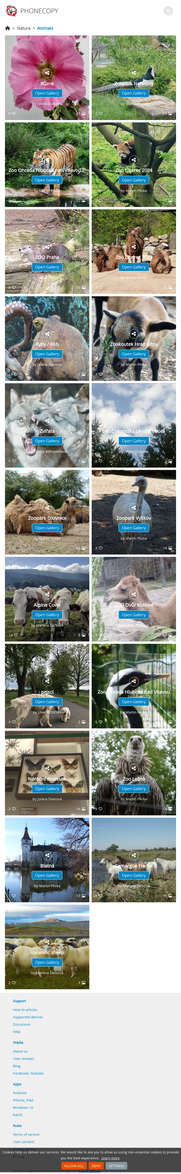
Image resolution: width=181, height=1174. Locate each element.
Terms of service (26, 1134)
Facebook (21, 1073)
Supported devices (28, 1017)
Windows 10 (23, 1107)
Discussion (21, 1024)
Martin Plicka (136, 103)
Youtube (37, 1073)
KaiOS (18, 1114)
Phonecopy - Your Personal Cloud (32, 11)
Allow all (74, 1165)
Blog (16, 1065)
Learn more (110, 1158)
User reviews (23, 1058)
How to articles (25, 1009)
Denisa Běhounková (49, 451)
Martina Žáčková (49, 625)
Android (19, 1092)
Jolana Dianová (49, 103)
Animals (45, 28)
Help (17, 1031)
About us (20, 1051)
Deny (96, 1165)
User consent (23, 1141)
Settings (116, 1165)
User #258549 (50, 712)
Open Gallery (47, 93)
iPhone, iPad (23, 1100)
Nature (24, 28)
